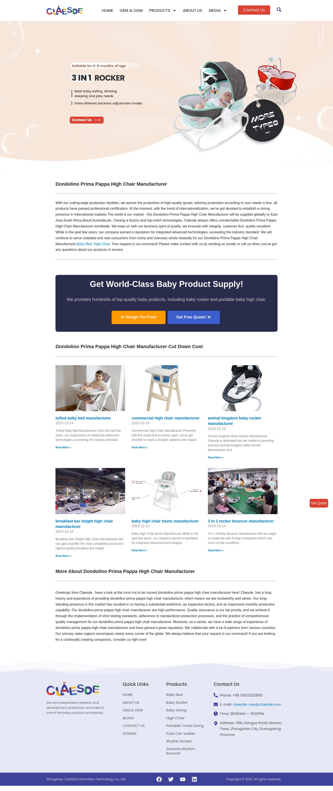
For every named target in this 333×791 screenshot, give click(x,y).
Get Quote (319, 503)
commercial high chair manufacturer (166, 418)
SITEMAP (129, 737)
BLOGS (128, 720)
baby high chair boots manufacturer (165, 521)
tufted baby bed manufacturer (83, 418)
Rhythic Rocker (179, 745)
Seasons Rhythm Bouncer (180, 756)
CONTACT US (134, 729)
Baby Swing (176, 712)
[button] (254, 10)
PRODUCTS (162, 10)
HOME (107, 10)
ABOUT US (192, 10)
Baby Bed (84, 244)
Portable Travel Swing (185, 729)
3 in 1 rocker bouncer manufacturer (241, 521)
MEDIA (218, 10)
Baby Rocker (177, 704)
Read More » (63, 447)
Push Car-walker (180, 737)
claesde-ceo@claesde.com (257, 705)
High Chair (102, 244)
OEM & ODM (131, 10)
